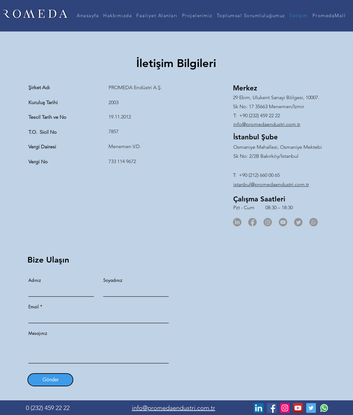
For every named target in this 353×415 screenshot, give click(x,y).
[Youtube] (283, 222)
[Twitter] (298, 222)
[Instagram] (268, 222)
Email (33, 307)
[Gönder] (50, 379)
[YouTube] (298, 408)
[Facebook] (252, 222)
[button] (117, 15)
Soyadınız (112, 280)
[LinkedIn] (237, 222)
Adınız (34, 280)
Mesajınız (37, 333)
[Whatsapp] (313, 222)
